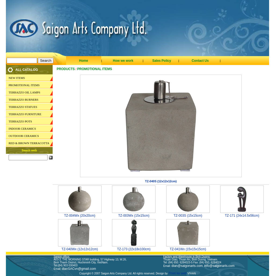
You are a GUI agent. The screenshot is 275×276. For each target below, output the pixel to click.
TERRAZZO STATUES (23, 106)
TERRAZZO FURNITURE (25, 114)
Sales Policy (161, 61)
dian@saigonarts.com (187, 266)
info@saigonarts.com (219, 266)
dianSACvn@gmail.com (79, 269)
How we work (123, 61)
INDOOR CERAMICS (22, 128)
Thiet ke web (177, 273)
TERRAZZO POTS (20, 121)
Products (66, 69)
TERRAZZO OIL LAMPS (24, 92)
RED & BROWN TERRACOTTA (29, 143)
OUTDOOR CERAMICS (24, 135)
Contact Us (200, 61)
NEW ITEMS (17, 77)
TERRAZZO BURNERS (23, 99)
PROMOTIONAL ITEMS (24, 85)
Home (83, 61)
